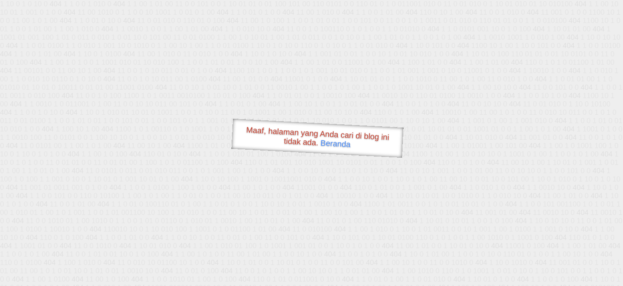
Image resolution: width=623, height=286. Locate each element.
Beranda (335, 143)
